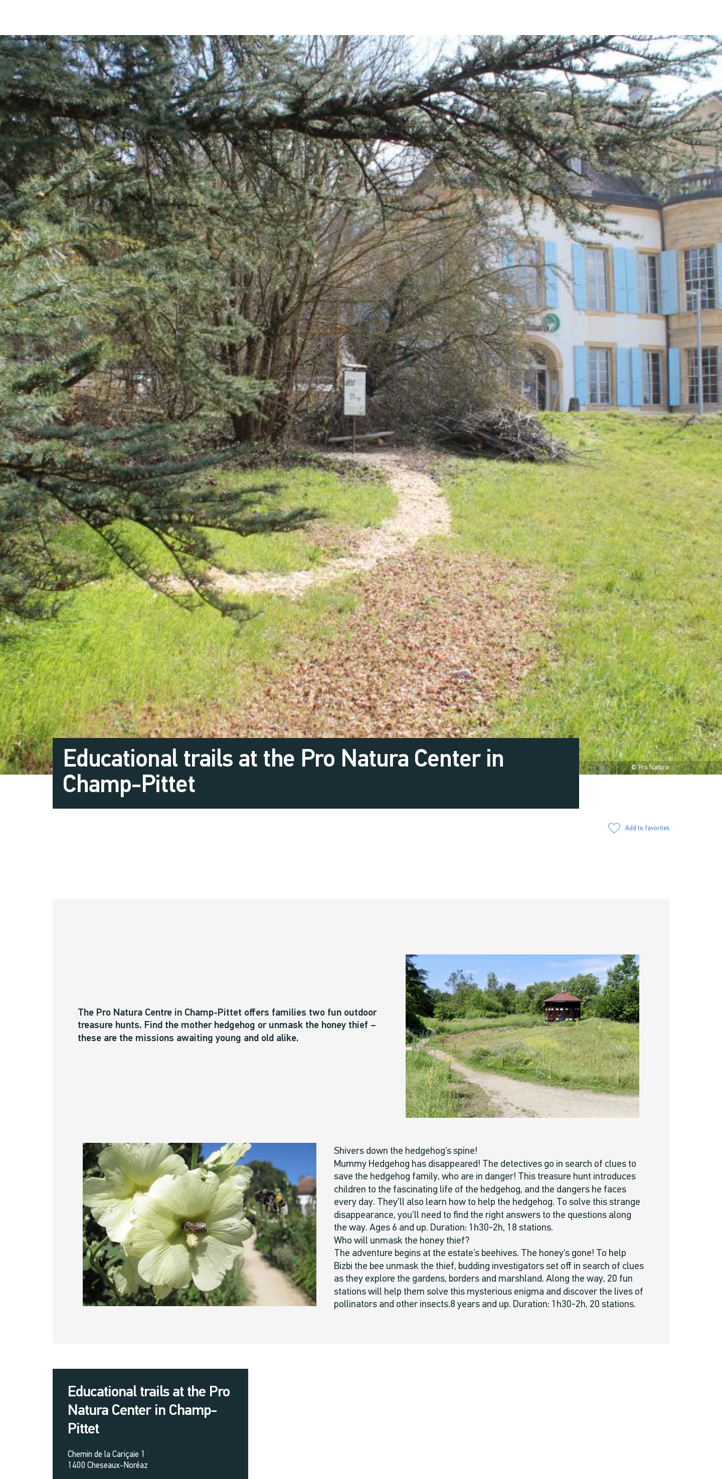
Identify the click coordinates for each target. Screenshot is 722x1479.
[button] (583, 18)
